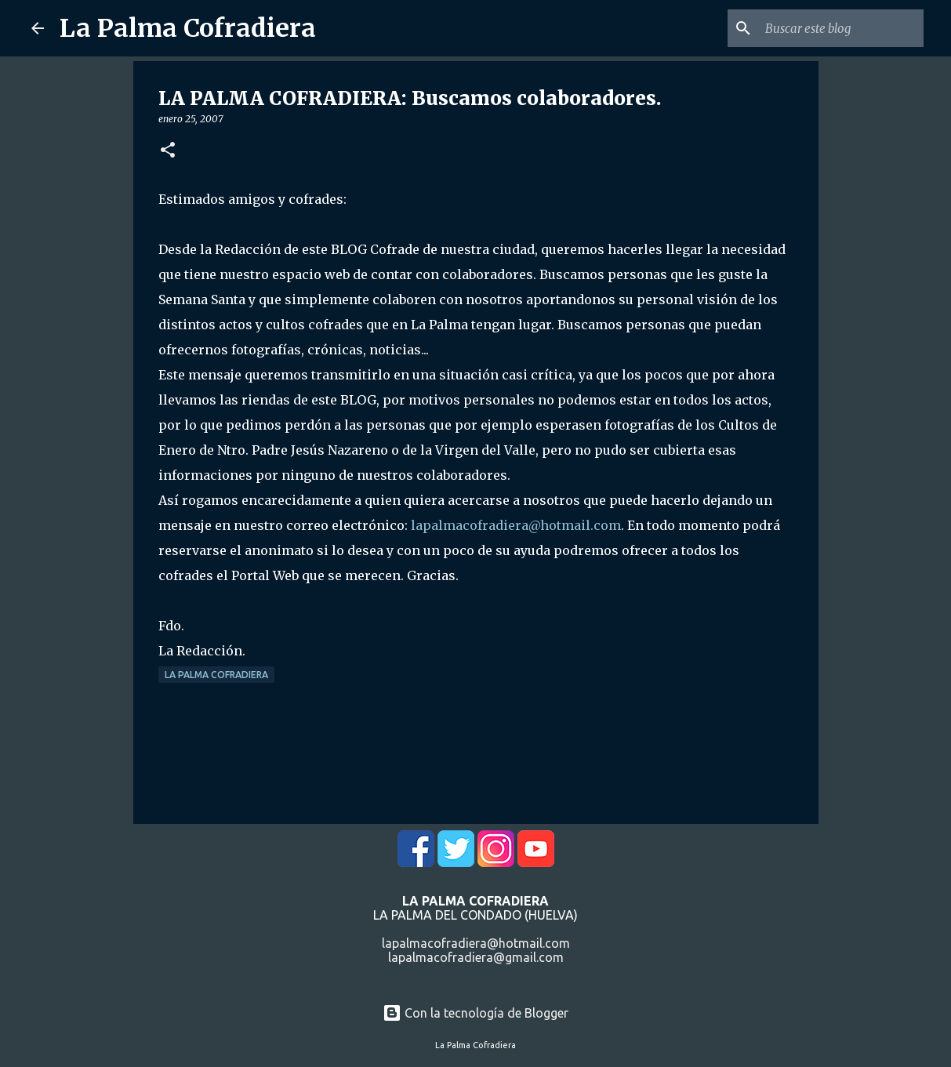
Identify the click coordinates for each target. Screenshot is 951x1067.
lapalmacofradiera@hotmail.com (516, 525)
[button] (167, 151)
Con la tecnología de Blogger (475, 1013)
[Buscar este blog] (841, 28)
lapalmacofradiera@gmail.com (476, 957)
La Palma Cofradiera (188, 28)
